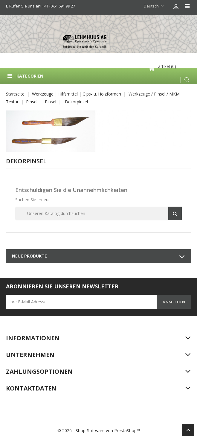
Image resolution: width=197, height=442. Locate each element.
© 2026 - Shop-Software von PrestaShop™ (98, 430)
